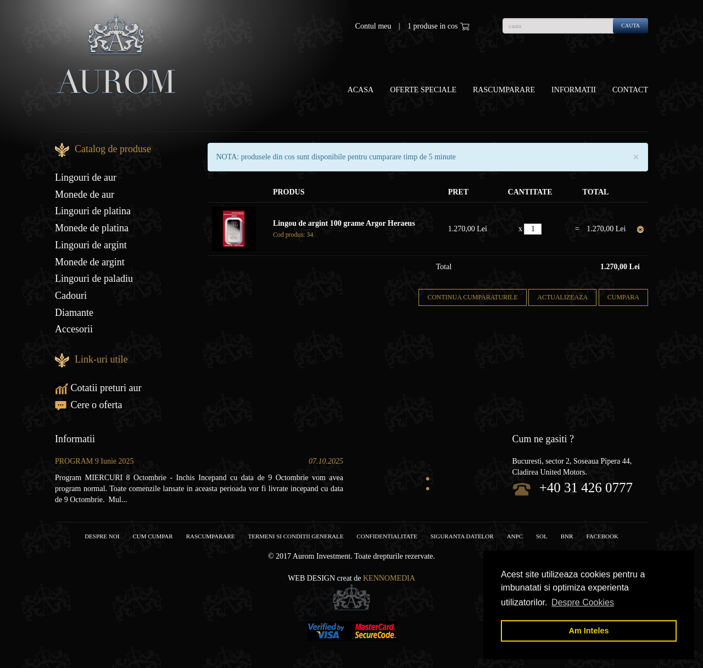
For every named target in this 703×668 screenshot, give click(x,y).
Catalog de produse (113, 148)
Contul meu (373, 26)
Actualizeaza (562, 297)
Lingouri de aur (85, 177)
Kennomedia (389, 578)
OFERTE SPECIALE (423, 90)
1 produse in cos (439, 26)
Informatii (573, 90)
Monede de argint (90, 262)
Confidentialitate (386, 536)
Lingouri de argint (91, 245)
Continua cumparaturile (472, 297)
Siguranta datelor (462, 536)
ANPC (515, 536)
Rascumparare (504, 90)
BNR (567, 536)
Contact (630, 90)
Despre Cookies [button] (582, 602)
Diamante (74, 312)
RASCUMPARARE (210, 536)
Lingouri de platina (93, 210)
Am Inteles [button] (589, 630)
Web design (311, 578)
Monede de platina (92, 227)
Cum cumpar (152, 536)
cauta (630, 26)
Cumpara (623, 297)
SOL (542, 536)
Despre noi (102, 536)
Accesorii (74, 329)
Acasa (360, 90)
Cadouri (71, 295)
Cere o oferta (88, 404)
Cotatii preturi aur (98, 387)
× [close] (636, 157)
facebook (602, 536)
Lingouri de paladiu (94, 278)
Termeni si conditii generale (296, 536)
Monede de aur (84, 194)
